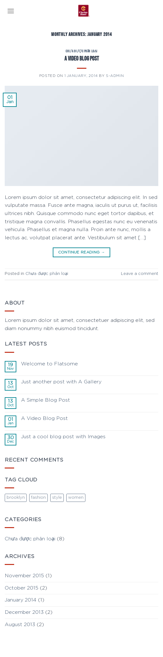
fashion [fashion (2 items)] (38, 498)
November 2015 (24, 575)
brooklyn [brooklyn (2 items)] (16, 498)
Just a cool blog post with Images (63, 436)
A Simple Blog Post (45, 400)
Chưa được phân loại (81, 51)
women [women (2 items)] (76, 498)
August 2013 (20, 624)
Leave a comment (139, 274)
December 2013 (24, 612)
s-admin (115, 76)
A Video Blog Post (81, 58)
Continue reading (81, 252)
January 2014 (20, 599)
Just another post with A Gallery (61, 381)
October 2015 (21, 587)
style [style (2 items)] (57, 498)
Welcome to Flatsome (49, 363)
